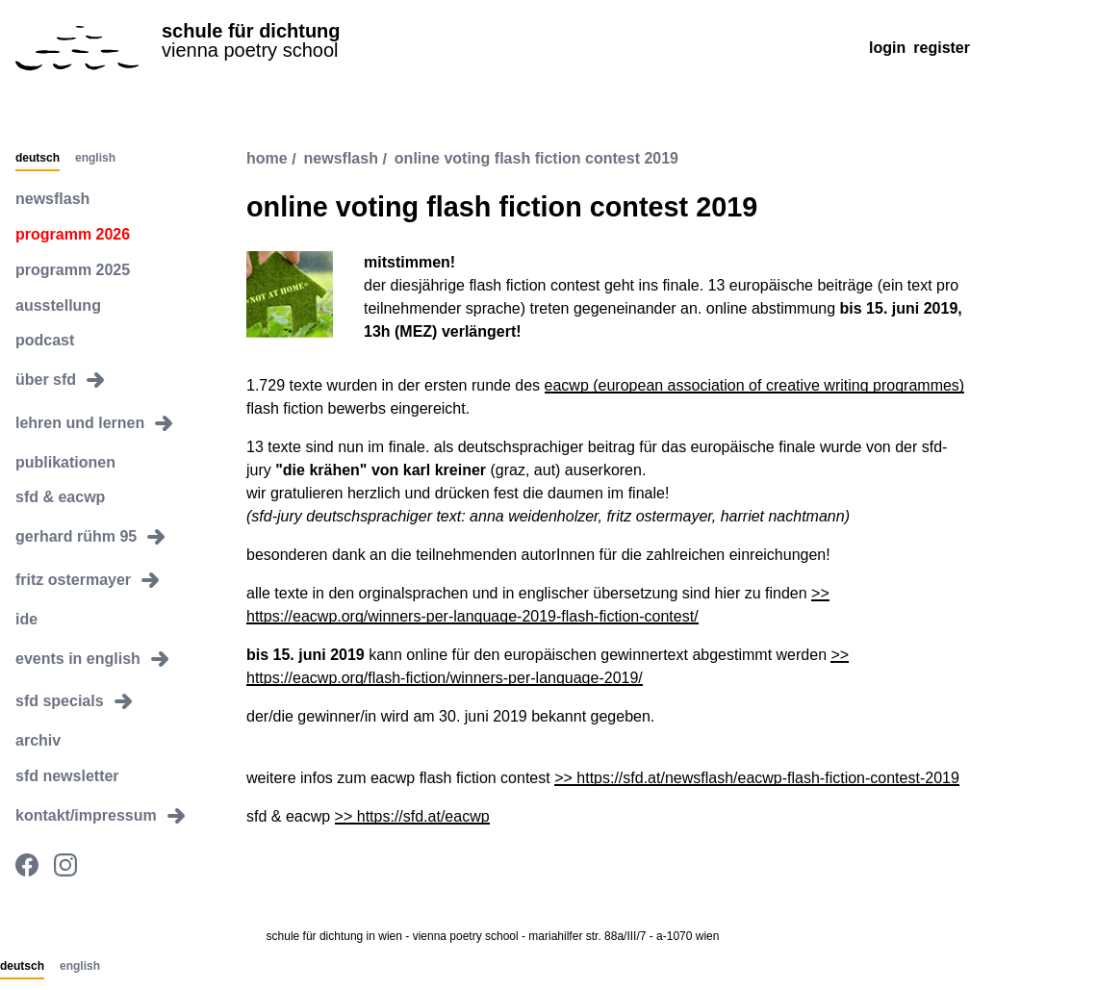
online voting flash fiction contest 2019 (536, 159)
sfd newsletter (67, 776)
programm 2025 (72, 270)
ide (26, 619)
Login (887, 47)
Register (941, 47)
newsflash (52, 198)
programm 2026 (72, 234)
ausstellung (58, 305)
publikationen (65, 462)
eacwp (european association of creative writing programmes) (755, 385)
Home (267, 159)
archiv (38, 740)
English (95, 158)
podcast (44, 340)
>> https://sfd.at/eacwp (412, 816)
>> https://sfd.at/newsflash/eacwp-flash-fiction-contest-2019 (756, 778)
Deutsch (37, 158)
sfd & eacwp (60, 497)
